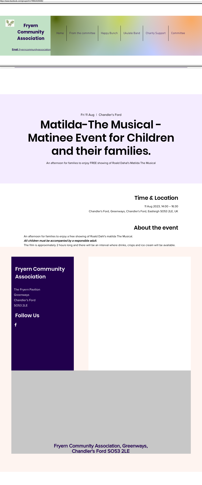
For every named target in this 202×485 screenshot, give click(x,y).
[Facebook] (15, 324)
